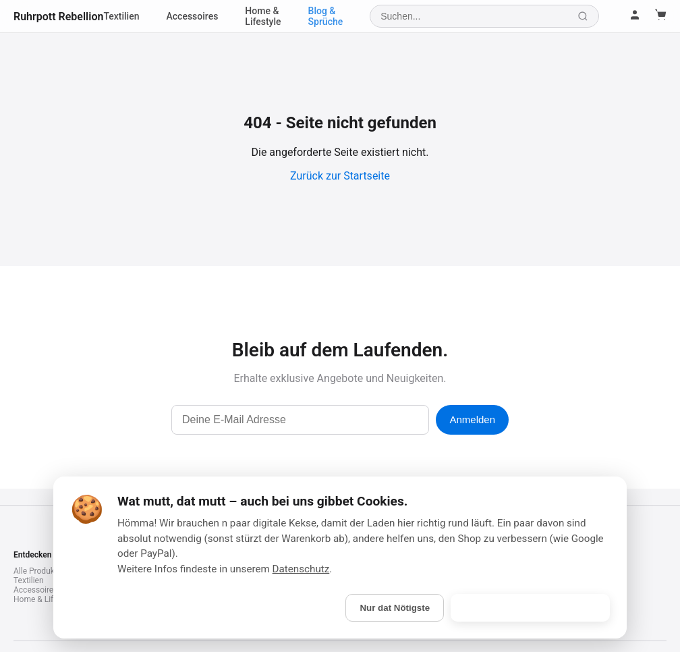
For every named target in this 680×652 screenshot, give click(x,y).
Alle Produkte (37, 571)
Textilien (121, 16)
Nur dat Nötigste (395, 608)
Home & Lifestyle (263, 16)
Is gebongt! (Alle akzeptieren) (530, 608)
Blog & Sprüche (325, 16)
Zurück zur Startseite (340, 175)
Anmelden (472, 419)
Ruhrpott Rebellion (58, 16)
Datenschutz (301, 569)
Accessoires (193, 16)
